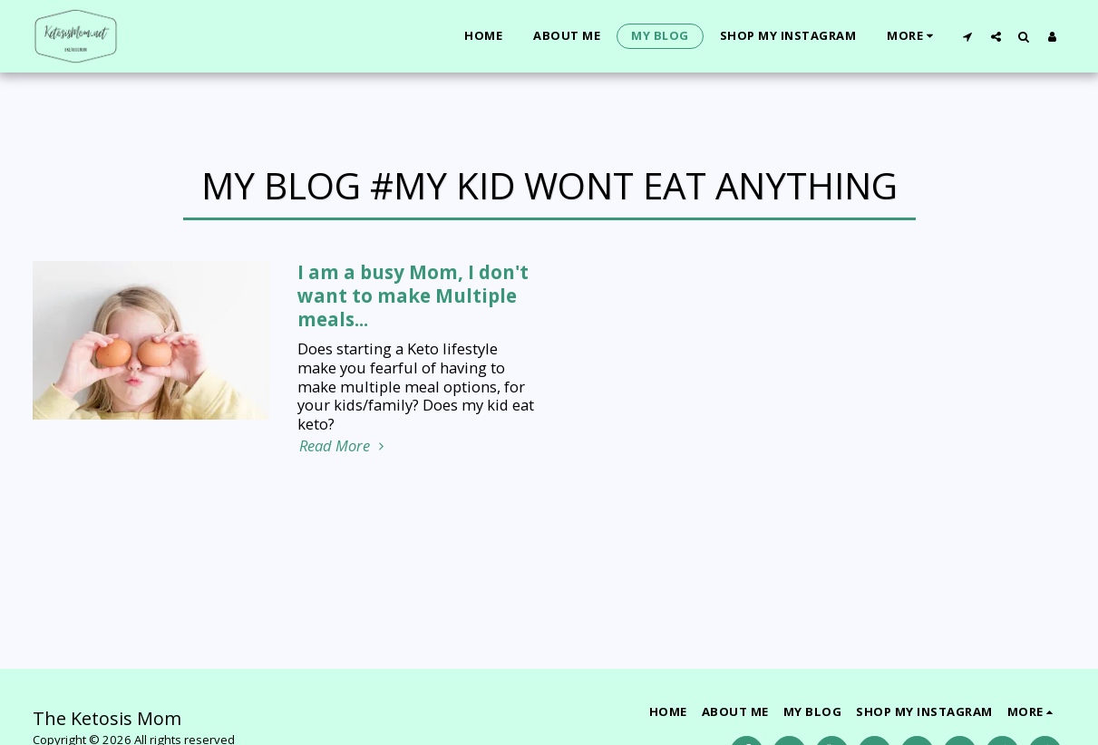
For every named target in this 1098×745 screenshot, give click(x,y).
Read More (344, 446)
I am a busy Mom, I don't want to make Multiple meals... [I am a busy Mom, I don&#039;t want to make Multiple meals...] (413, 295)
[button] (968, 36)
